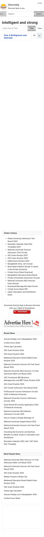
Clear (40, 28)
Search (39, 14)
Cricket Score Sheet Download (20, 272)
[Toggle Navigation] (1, 14)
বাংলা (40, 3)
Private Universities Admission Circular (24, 278)
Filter (32, 28)
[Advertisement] (22, 114)
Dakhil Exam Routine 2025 (18, 261)
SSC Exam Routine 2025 (18, 255)
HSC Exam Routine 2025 (18, 258)
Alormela (13, 4)
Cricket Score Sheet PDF (18, 289)
